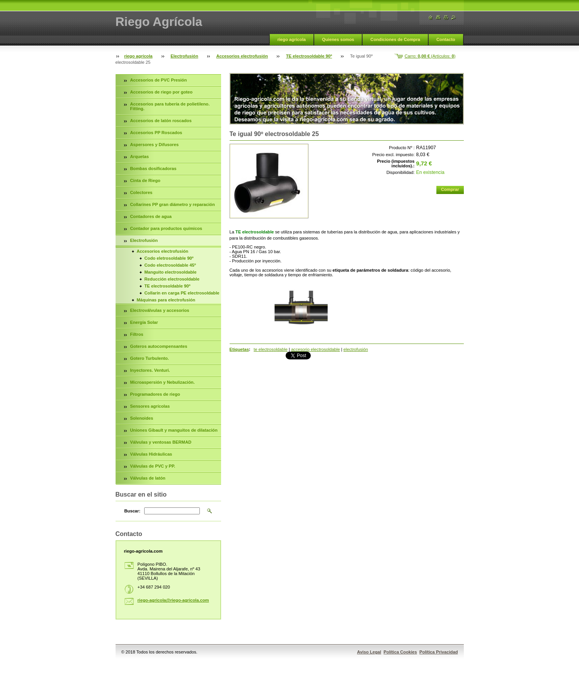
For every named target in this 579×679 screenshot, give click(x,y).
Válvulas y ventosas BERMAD (161, 442)
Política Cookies (400, 652)
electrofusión (356, 349)
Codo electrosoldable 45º (170, 265)
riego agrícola (292, 39)
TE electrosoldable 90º (309, 56)
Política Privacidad (438, 652)
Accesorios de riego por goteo (161, 92)
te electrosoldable (271, 349)
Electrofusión (184, 56)
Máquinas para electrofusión (166, 300)
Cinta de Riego (145, 180)
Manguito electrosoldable (171, 272)
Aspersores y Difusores (154, 144)
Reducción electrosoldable (172, 279)
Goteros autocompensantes (158, 346)
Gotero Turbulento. (149, 358)
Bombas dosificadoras (153, 168)
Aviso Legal (369, 652)
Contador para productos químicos (166, 228)
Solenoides (141, 418)
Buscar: (132, 511)
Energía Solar (144, 322)
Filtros (136, 334)
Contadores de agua (151, 216)
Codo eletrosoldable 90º (169, 258)
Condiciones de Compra (395, 39)
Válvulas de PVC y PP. (152, 466)
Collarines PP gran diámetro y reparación (172, 204)
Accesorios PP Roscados (156, 132)
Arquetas (139, 156)
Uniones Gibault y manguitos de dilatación (174, 430)
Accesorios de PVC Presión (158, 80)
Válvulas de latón (147, 478)
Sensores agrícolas (150, 406)
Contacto (445, 39)
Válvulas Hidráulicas (151, 454)
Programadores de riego (155, 394)
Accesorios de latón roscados (161, 120)
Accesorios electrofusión (242, 56)
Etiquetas (239, 349)
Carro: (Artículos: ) (430, 56)
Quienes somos (338, 39)
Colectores (141, 192)
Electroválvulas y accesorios (159, 310)
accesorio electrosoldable (315, 349)
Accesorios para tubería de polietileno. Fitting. (170, 106)
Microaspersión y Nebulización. (162, 382)
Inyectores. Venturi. (150, 370)
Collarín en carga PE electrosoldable (182, 293)
